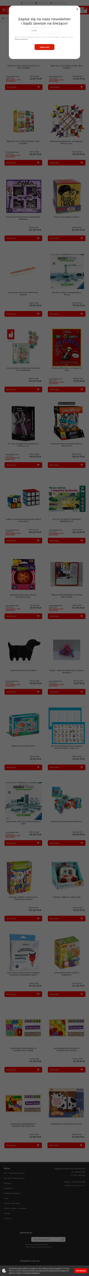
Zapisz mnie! (44, 47)
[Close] (77, 9)
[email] (44, 30)
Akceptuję (81, 1270)
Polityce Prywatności (21, 39)
